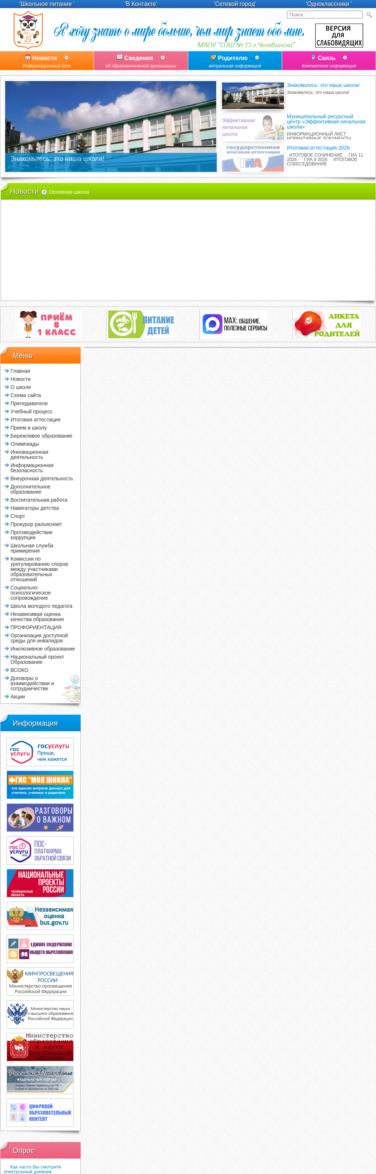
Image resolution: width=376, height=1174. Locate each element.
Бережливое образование (42, 435)
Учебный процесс (32, 411)
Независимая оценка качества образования (37, 616)
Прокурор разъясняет (36, 524)
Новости (46, 62)
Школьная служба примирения (32, 548)
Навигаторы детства (35, 508)
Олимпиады (25, 443)
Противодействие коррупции (32, 534)
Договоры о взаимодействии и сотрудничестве (32, 683)
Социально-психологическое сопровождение (31, 592)
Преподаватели (29, 403)
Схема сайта (26, 395)
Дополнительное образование (31, 489)
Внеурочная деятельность (42, 478)
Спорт (18, 516)
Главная (20, 371)
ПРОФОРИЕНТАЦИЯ (36, 627)
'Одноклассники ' (329, 4)
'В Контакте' (141, 4)
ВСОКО (19, 670)
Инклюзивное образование (43, 648)
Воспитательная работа (39, 499)
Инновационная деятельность (30, 454)
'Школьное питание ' (47, 4)
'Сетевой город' (235, 4)
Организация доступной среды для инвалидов (39, 637)
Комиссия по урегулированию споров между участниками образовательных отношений (39, 569)
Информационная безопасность (32, 467)
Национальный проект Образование (37, 659)
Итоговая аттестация (36, 419)
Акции (18, 696)
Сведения (140, 62)
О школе (21, 387)
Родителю (235, 62)
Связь (328, 62)
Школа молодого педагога (42, 606)
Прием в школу (29, 427)
